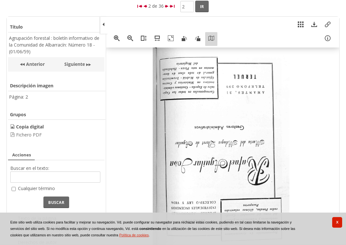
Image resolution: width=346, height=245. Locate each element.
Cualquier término (36, 188)
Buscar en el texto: (29, 168)
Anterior (35, 64)
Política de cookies (134, 235)
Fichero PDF (29, 135)
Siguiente (74, 64)
